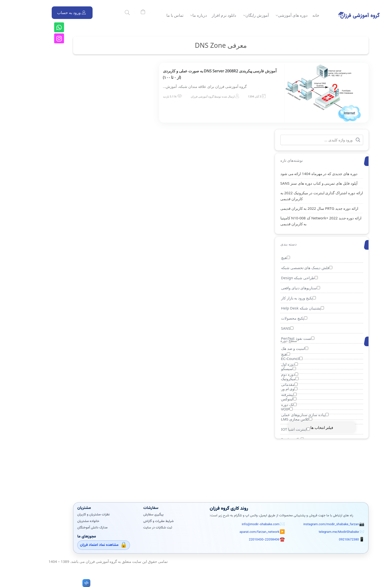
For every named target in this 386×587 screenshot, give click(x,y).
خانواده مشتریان (60, 521)
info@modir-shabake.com (233, 524)
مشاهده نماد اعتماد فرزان (71, 545)
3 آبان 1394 (226, 96)
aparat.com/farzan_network (232, 532)
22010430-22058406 (236, 539)
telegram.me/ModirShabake (311, 532)
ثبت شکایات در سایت (130, 527)
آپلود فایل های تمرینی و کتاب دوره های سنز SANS (291, 183)
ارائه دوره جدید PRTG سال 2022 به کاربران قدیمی (291, 208)
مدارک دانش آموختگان (64, 527)
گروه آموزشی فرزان (174, 96)
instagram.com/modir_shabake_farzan (303, 524)
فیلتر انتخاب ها (294, 427)
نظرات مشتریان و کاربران (65, 514)
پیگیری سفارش (125, 514)
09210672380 (321, 539)
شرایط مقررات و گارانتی (130, 521)
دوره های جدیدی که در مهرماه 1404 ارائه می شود (291, 173)
